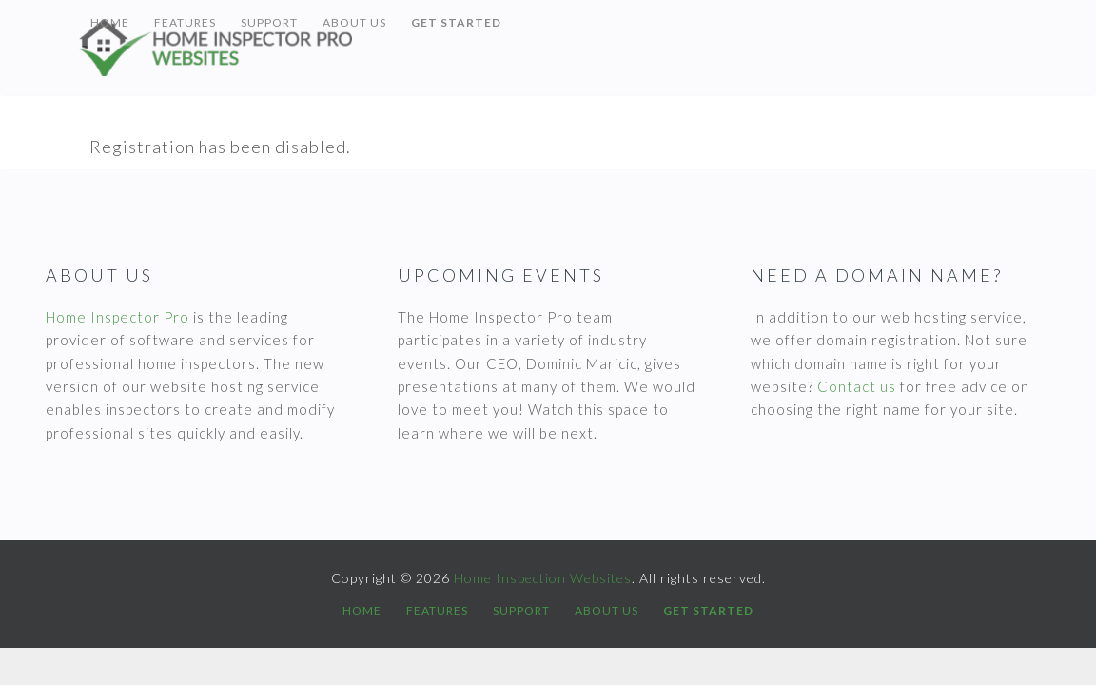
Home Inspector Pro (117, 316)
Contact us (856, 386)
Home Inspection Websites (250, 47)
